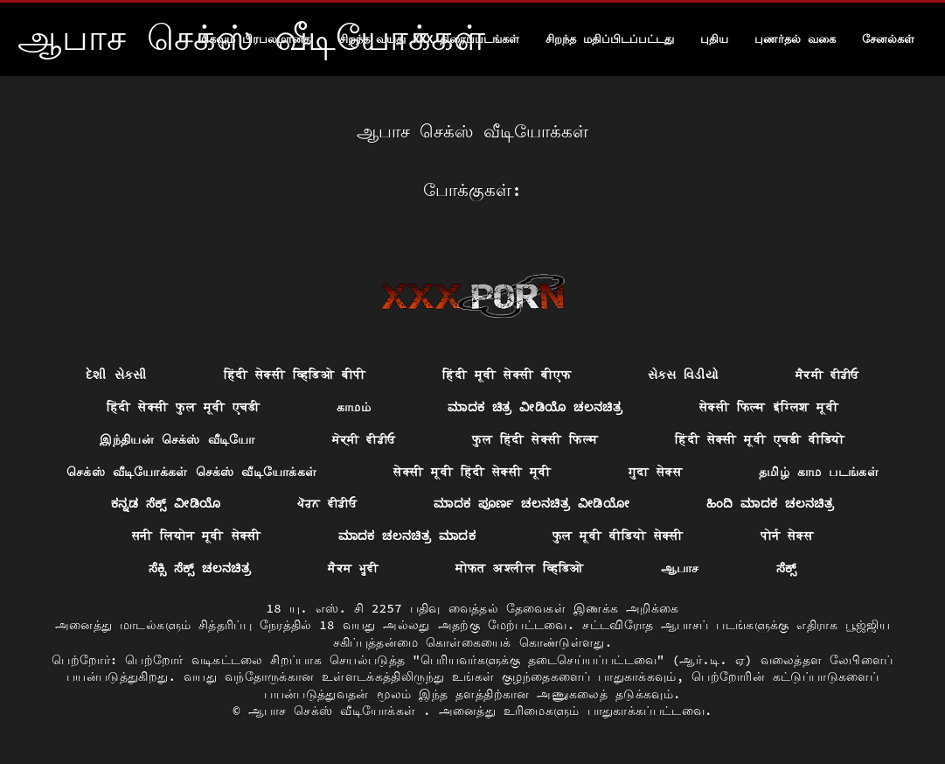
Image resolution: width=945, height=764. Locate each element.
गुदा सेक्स (656, 472)
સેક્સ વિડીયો (683, 374)
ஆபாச (680, 568)
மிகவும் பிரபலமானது (255, 39)
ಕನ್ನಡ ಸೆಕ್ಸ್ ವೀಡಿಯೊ (165, 503)
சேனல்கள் (888, 39)
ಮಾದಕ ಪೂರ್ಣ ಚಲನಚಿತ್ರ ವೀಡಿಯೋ (531, 503)
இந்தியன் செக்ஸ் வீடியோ (177, 439)
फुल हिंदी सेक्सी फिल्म (535, 439)
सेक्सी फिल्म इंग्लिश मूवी (768, 407)
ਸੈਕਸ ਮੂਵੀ (353, 568)
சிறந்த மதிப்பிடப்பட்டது (609, 39)
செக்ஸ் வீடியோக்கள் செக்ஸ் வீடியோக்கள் (191, 472)
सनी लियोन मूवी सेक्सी (196, 535)
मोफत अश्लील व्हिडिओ (519, 568)
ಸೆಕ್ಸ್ (786, 568)
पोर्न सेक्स (787, 535)
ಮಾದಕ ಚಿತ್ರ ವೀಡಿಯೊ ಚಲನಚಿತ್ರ (535, 407)
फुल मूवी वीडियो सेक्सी (618, 535)
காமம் (354, 407)
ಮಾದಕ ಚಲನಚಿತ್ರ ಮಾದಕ (407, 535)
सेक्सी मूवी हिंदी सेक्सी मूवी (472, 472)
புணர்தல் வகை (795, 39)
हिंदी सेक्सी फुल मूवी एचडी (183, 407)
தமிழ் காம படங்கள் (819, 472)
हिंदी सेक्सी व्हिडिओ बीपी (295, 374)
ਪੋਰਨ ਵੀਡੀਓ (327, 503)
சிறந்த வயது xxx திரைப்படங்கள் (429, 39)
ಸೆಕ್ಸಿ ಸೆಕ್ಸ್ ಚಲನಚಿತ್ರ (200, 568)
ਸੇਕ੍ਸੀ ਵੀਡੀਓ (364, 439)
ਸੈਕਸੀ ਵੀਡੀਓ (827, 374)
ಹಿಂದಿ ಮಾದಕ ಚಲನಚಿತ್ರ (770, 503)
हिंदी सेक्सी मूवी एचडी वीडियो (760, 439)
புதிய (714, 39)
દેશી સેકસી (116, 374)
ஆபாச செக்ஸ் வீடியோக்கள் (335, 710)
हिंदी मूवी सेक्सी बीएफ (506, 374)
